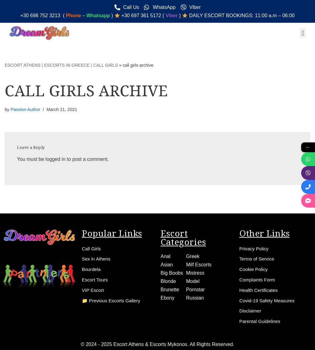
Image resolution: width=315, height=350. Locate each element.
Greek (193, 255)
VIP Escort (93, 289)
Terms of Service (257, 258)
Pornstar (195, 289)
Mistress (195, 272)
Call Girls (92, 248)
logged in (56, 159)
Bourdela (92, 269)
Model (193, 281)
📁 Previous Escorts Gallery (112, 300)
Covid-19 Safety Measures (268, 300)
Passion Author (25, 109)
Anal (165, 255)
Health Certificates (259, 289)
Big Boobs (172, 272)
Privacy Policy (254, 248)
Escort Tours (95, 279)
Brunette (170, 289)
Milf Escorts (199, 264)
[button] (303, 33)
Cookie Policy (254, 269)
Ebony (167, 297)
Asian (167, 264)
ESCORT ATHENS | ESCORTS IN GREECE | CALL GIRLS (61, 65)
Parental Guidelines (260, 321)
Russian (195, 297)
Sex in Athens (97, 258)
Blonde (168, 281)
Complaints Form (258, 279)
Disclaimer (250, 310)
